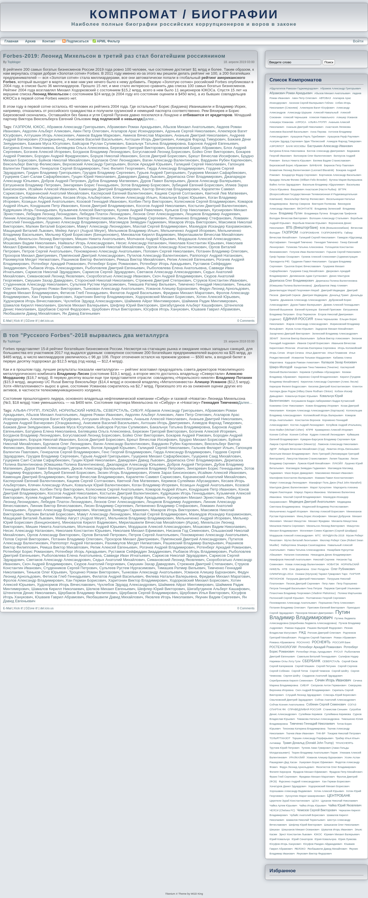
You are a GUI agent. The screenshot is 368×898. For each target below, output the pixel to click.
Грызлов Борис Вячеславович (302, 266)
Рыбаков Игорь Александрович (56, 268)
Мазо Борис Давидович (299, 473)
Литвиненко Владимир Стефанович (200, 218)
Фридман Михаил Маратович (188, 293)
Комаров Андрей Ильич (166, 489)
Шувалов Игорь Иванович (337, 829)
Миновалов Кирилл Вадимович (148, 234)
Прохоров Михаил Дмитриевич (30, 255)
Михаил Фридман (319, 521)
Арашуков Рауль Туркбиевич (308, 136)
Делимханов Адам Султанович (308, 276)
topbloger (14, 62)
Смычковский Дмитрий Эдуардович (291, 699)
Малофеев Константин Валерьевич (291, 477)
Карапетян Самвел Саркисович (153, 477)
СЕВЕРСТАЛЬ (116, 410)
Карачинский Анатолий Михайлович (57, 193)
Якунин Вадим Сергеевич (217, 597)
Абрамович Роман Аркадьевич (134, 127)
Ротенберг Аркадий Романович (58, 264)
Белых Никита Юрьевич (296, 160)
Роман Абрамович (345, 637)
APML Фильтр (108, 41)
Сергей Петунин (326, 666)
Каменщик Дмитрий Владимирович (109, 189)
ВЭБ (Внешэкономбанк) (334, 227)
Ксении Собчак (278, 434)
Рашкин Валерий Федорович (325, 628)
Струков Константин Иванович (220, 280)
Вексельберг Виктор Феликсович (31, 164)
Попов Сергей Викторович (26, 539)
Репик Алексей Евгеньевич (190, 259)
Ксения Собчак (299, 434)
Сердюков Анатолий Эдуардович (322, 675)
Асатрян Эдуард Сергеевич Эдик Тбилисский (297, 141)
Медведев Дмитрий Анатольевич (312, 501)
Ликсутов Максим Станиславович (307, 458)
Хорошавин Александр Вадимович (290, 791)
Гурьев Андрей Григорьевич (161, 172)
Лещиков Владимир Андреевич (212, 214)
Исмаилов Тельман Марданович (311, 357)
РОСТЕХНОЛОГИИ (282, 647)
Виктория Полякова (324, 203)
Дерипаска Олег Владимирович (194, 176)
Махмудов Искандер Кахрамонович (220, 226)
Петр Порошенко (347, 583)
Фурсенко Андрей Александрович (299, 781)
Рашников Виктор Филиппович (88, 259)
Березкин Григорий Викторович (137, 148)
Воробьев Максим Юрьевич (309, 223)
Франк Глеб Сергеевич (283, 776)
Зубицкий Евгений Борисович (197, 185)
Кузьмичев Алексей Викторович (87, 210)
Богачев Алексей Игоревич (47, 152)
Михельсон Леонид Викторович (45, 239)
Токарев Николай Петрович (344, 733)
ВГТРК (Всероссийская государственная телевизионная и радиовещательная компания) (313, 194)
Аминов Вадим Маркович (98, 135)
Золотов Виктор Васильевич (297, 338)
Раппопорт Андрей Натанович (216, 255)
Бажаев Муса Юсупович (49, 143)
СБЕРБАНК (311, 661)
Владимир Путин (290, 213)
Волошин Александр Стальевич (328, 218)
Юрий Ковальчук (279, 839)
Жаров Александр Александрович (307, 324)
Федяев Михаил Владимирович (30, 293)
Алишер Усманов (346, 117)
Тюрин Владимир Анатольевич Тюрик (315, 752)
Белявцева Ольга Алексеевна (82, 148)
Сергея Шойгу (291, 675)
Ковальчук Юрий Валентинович (102, 485)
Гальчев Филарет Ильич (213, 448)
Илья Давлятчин (316, 352)
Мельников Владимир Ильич (133, 230)
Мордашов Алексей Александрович (209, 239)
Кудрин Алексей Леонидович (327, 434)
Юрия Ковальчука (325, 839)
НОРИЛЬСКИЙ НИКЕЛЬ (80, 410)
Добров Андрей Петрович (63, 181)
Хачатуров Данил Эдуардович (287, 786)
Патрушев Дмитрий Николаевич (305, 578)
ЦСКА (315, 800)
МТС (318, 535)
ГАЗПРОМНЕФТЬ (331, 232)
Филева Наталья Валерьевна (171, 576)
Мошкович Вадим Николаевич (29, 243)
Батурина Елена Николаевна (28, 148)
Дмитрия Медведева (315, 295)
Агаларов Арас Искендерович (137, 131)
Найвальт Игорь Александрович (86, 243)
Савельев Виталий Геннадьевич (317, 656)
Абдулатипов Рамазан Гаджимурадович (293, 88)
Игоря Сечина (295, 352)
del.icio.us (47, 320)
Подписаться (75, 41)
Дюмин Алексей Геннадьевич (342, 304)
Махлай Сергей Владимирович (160, 226)
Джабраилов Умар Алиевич (331, 285)
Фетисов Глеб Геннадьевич (84, 293)
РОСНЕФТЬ (321, 642)
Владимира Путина (316, 213)
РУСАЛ (338, 651)
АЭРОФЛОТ (276, 146)
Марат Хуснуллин (320, 487)
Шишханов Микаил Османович (300, 829)
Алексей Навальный (325, 112)
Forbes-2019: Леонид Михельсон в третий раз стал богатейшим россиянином (114, 56)
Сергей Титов (300, 671)
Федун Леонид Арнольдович (224, 288)
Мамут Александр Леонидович (103, 226)
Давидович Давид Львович (141, 176)
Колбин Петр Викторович (150, 201)
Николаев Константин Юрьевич (196, 243)
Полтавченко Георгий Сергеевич (326, 598)
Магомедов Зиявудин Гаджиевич (137, 222)
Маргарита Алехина (345, 487)
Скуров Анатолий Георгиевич (99, 564)
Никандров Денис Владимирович (331, 554)
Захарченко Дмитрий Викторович (289, 333)
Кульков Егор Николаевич (187, 210)
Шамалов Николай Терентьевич (305, 820)
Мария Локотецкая (280, 492)
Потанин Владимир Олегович (221, 251)
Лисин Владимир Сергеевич (142, 218)
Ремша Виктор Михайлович (141, 259)
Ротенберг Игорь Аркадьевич (165, 264)
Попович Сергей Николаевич (168, 251)
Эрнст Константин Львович (295, 834)
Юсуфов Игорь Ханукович (166, 309)
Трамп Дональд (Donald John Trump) (308, 742)
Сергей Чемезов (320, 671)
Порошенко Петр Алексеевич (336, 602)
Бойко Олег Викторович (213, 152)
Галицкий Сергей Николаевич (200, 164)
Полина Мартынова (350, 593)
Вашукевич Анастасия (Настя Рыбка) (313, 189)
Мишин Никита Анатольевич (100, 239)
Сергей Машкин (304, 666)
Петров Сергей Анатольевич (47, 251)
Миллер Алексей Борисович (327, 511)
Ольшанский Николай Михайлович (113, 247)
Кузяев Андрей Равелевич (140, 210)
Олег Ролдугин (320, 569)
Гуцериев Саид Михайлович (216, 456)
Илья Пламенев (337, 352)
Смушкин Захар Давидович (49, 280)
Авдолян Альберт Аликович (46, 131)
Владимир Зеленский (327, 208)
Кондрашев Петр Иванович (54, 206)
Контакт (48, 41)
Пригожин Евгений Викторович (326, 607)
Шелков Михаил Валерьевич (83, 305)
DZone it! (31, 320)
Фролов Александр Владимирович (33, 580)
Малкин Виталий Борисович (50, 226)
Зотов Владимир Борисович (145, 185)
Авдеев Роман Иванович (101, 415)
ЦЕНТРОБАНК (338, 796)
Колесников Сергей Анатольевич (114, 489)
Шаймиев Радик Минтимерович (209, 301)
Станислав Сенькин (335, 709)
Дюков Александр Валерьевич (214, 181)
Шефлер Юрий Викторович (134, 305)
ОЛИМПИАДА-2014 (281, 574)
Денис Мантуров (339, 276)
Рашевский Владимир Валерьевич (193, 543)
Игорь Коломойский (350, 348)
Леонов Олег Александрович (158, 214)
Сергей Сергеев (347, 666)
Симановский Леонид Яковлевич (55, 276)
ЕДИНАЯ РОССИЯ (298, 319)
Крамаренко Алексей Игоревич (334, 429)
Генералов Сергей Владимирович (69, 168)
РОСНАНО (303, 642)
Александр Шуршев (300, 112)
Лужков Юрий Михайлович (314, 463)
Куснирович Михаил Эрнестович (195, 497)
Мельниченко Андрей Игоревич (188, 230)
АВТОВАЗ (325, 98)
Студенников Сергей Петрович (70, 568)
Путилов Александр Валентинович (157, 255)
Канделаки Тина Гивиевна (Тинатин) (316, 367)
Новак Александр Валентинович (305, 564)
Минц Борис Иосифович (311, 516)
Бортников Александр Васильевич (340, 175)
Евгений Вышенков (281, 309)
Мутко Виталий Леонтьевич (301, 540)
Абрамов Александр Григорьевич (76, 127)
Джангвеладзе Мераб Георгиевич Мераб (294, 290)
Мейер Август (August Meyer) (80, 230)
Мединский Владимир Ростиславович (325, 506)
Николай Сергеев (323, 559)
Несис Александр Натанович (141, 243)
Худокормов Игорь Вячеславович (32, 301)
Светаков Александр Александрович (169, 272)
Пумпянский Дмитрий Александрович (92, 255)
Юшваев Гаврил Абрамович (215, 309)
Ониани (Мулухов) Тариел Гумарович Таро (321, 574)
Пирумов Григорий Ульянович (342, 588)
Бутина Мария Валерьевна (345, 179)
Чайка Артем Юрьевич (283, 805)
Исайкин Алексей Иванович (52, 189)
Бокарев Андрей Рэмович (188, 435)
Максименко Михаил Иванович (334, 473)
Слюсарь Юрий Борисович (339, 695)
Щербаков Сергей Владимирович (148, 593)
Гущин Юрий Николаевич (94, 176)
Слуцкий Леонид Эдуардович (303, 695)
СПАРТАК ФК (277, 709)
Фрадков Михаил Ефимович (310, 771)
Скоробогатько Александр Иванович (118, 276)
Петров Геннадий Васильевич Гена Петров (295, 588)
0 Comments (246, 320)
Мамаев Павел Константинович (334, 477)
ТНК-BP (320, 733)
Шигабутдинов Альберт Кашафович (191, 305)
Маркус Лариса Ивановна (310, 492)
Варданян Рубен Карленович (226, 160)
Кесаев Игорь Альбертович (87, 197)
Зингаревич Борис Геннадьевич (91, 185)
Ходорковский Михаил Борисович (164, 297)
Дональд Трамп (339, 295)
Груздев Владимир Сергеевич (109, 172)
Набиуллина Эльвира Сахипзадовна (303, 545)
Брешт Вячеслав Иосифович (214, 156)
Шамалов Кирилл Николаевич (29, 305)
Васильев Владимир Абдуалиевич (324, 184)
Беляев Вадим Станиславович (331, 160)
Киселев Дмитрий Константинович (329, 386)
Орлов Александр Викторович (53, 535)
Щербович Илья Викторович (116, 309)
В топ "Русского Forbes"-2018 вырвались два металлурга (86, 335)
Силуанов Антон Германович (328, 685)
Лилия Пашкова (339, 458)
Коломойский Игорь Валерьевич (323, 415)
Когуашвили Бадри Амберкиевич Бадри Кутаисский (323, 401)
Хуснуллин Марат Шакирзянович (305, 796)
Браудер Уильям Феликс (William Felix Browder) (298, 179)
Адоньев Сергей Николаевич (190, 131)
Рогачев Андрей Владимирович (167, 547)
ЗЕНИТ (273, 338)
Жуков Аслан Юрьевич (299, 328)
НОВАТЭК (333, 564)
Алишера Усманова (281, 122)
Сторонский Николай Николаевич (104, 280)
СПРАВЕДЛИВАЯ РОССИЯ (304, 709)
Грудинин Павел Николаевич (308, 261)
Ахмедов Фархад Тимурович (200, 139)
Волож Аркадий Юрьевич (150, 164)
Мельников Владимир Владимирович (141, 518)
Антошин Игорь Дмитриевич (149, 139)
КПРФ (309, 429)
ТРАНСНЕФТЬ (344, 743)
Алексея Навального (322, 117)
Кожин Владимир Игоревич (322, 405)
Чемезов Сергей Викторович (317, 810)
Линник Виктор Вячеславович (89, 218)
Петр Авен (328, 583)
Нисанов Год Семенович (59, 247)
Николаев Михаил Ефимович (138, 530)
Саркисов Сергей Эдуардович (108, 272)
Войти (358, 41)
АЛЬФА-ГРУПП (26, 410)
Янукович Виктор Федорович (314, 853)
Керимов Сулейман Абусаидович (32, 197)
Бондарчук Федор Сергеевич (299, 175)
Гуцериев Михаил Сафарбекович (217, 172)
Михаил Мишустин (295, 521)
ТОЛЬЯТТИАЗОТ (279, 738)
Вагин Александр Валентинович (170, 160)
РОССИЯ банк (341, 642)
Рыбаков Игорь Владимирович (200, 551)
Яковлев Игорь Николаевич (169, 597)
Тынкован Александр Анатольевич (113, 288)
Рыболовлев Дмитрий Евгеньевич (115, 268)
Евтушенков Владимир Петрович (32, 185)
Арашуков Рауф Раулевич (343, 136)
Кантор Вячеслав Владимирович (170, 189)
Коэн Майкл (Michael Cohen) (286, 429)
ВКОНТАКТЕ (305, 208)
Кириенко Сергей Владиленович (318, 376)
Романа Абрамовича (282, 642)
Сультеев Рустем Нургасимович (98, 284)
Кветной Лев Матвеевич (226, 193)
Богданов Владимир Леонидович (101, 152)
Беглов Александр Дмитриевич (326, 151)
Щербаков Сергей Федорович (64, 309)
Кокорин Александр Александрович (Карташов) (315, 410)
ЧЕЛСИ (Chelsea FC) (282, 810)
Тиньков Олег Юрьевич (46, 572)
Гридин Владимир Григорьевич (53, 172)
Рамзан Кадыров (295, 628)
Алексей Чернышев (295, 117)
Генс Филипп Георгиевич (123, 168)
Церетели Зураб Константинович (289, 800)
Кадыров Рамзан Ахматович (302, 362)
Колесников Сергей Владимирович (205, 201)
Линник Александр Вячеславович (32, 218)
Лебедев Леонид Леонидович (51, 214)
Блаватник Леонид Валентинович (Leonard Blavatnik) (301, 170)
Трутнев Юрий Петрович (284, 747)
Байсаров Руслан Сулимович (97, 143)
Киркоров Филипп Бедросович (288, 386)
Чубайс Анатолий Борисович (307, 815)
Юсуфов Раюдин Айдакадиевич (322, 844)
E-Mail (7, 320)
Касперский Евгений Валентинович (122, 193)
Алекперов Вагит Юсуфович (55, 419)
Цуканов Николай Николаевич (339, 800)
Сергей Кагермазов (281, 666)
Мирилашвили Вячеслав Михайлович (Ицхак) (159, 522)
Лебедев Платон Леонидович (105, 214)
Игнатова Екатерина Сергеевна (316, 348)
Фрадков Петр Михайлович (345, 771)
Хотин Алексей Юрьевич (217, 297)
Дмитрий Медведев (333, 290)
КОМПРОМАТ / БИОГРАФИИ (183, 14)
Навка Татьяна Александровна (306, 550)
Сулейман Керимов (310, 714)
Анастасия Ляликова (337, 127)
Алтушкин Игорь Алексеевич (49, 135)
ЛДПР (273, 449)
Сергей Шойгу (340, 671)
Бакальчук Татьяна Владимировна (156, 143)
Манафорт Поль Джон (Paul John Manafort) (335, 482)
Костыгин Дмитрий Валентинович (217, 206)
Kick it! (18, 320)
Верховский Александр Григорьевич (94, 164)
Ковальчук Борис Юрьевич (182, 197)
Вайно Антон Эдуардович (285, 184)
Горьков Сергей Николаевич (343, 252)
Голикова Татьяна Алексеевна (304, 247)
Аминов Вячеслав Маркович (147, 135)
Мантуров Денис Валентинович (288, 487)
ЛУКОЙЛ (49, 410)
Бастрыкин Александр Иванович (330, 146)
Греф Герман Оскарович (284, 256)
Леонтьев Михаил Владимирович (289, 453)
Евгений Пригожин (330, 309)
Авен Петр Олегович (91, 131)
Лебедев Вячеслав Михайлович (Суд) (302, 449)
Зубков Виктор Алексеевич (333, 338)
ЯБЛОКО (299, 848)
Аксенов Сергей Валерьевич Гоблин (311, 103)
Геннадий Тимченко (300, 242)
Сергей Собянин (279, 671)
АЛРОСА (300, 122)
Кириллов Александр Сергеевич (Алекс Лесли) (329, 381)
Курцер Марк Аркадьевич (143, 497)
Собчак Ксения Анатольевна (286, 704)
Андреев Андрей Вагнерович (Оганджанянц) (42, 423)
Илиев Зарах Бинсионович (172, 472)
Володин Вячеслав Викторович (288, 218)
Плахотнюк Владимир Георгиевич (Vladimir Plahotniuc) (302, 593)
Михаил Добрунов (339, 516)
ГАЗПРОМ (22, 127)
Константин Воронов (307, 420)
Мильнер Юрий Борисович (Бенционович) (82, 234)
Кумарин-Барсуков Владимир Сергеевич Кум (328, 439)
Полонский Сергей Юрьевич (286, 598)
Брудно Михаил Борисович (202, 439)
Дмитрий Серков (290, 295)
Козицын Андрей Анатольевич (48, 201)
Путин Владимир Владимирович (309, 614)
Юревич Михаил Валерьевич (342, 834)
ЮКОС (39, 127)
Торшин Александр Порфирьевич (312, 738)
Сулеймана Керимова (337, 714)
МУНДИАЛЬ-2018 (333, 535)
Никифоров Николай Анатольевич (290, 559)
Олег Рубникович (343, 569)
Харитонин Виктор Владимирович (103, 297)
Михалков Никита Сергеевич (287, 525)
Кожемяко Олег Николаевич (286, 405)
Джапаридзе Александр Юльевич (135, 464)
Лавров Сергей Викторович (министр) (292, 444)
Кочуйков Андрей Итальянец (343, 425)
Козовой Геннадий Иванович (102, 201)
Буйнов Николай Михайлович (64, 160)
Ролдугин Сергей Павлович (315, 637)
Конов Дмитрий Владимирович (107, 206)
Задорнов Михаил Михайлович (334, 328)
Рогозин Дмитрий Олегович (324, 632)
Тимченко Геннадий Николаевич (206, 284)
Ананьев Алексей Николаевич (160, 419)
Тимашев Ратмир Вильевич (152, 284)
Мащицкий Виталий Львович (28, 230)
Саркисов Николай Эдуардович (52, 272)
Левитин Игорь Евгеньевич (342, 449)
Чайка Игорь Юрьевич (312, 805)
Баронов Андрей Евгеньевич (213, 143)
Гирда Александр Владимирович (175, 168)
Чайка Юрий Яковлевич (344, 805)
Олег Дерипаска (299, 569)
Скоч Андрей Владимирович (177, 276)
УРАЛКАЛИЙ (297, 757)
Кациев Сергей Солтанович (179, 193)
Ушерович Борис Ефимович (316, 762)
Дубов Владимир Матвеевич (113, 181)
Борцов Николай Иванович (113, 156)
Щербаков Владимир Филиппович (87, 593)
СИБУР (136, 410)
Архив (30, 41)
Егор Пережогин (306, 314)
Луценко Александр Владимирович (76, 222)
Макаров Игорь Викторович (192, 222)
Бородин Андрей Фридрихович (61, 156)
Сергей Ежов (350, 661)
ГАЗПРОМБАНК (309, 232)
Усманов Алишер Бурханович (171, 288)
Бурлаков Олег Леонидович (116, 160)
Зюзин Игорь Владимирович (122, 472)
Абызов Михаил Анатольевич (189, 127)
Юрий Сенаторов (302, 839)
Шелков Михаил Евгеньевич (110, 589)
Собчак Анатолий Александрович (335, 699)
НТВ (284, 569)
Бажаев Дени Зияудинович (26, 427)
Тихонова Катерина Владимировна (304, 728)
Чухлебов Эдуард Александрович (92, 301)
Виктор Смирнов (300, 203)
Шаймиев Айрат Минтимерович (152, 301)
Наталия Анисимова (296, 554)
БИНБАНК (316, 165)
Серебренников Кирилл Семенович (291, 680)
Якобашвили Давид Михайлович (31, 313)
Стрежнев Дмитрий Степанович (163, 280)
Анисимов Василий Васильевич (95, 139)
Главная (11, 41)
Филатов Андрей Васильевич (135, 293)
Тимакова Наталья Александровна (318, 719)
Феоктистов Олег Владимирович (336, 767)
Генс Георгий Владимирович (126, 452)
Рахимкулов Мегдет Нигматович (31, 259)
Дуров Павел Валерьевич (162, 181)
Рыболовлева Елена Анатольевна (177, 268)
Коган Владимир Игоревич (155, 485)
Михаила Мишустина (344, 521)
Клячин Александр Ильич (135, 197)
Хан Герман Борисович (51, 297)
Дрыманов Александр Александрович (304, 300)
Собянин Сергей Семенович (326, 704)
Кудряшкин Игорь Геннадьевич (30, 210)
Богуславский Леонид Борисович (161, 152)
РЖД (302, 632)
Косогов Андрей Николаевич (161, 206)
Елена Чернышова (326, 319)
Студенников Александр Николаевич (35, 284)
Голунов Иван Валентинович (307, 252)
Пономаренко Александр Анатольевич (107, 251)
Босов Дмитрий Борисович (163, 156)
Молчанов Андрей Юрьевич (151, 239)
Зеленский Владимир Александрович (335, 333)
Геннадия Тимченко (326, 242)
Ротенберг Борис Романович (113, 264)
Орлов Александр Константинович (176, 247)
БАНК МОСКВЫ (296, 146)
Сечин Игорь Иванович (333, 680)
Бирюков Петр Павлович (339, 165)
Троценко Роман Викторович (56, 288)
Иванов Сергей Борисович (313, 343)
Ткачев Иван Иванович (300, 733)
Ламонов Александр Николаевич (338, 444)
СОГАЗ (352, 704)
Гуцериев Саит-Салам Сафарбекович (36, 176)
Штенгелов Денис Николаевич (29, 593)
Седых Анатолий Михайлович (119, 560)
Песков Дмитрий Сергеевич (303, 583)
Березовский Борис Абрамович (194, 148)
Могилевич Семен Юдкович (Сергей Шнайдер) (328, 530)
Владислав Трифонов (343, 213)
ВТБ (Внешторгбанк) (302, 228)
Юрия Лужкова (347, 839)
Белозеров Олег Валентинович (313, 155)
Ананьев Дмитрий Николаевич (201, 135)
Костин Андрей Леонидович (307, 425)
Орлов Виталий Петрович (104, 535)
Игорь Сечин (277, 352)
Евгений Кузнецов (306, 309)
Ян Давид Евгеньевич (81, 313)
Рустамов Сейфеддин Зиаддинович (139, 551)
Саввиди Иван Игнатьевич (127, 555)
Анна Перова (318, 131)
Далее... (150, 119)
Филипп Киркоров (280, 771)
